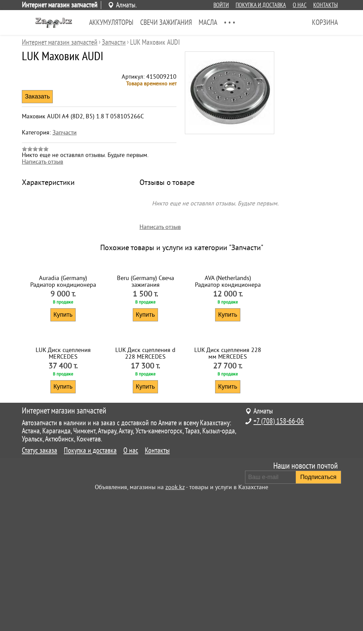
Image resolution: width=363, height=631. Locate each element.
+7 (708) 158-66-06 (278, 558)
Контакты (325, 5)
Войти (221, 5)
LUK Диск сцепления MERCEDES (63, 490)
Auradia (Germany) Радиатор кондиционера (63, 350)
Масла (208, 22)
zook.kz (175, 624)
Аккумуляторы (111, 22)
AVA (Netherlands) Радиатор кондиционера (228, 350)
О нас (300, 5)
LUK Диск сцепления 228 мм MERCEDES (227, 490)
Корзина (325, 22)
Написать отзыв (42, 161)
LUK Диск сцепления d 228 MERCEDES (145, 490)
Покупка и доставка (261, 5)
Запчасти (64, 132)
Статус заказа (39, 588)
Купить (63, 383)
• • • (229, 22)
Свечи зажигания (166, 22)
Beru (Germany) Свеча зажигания (145, 350)
